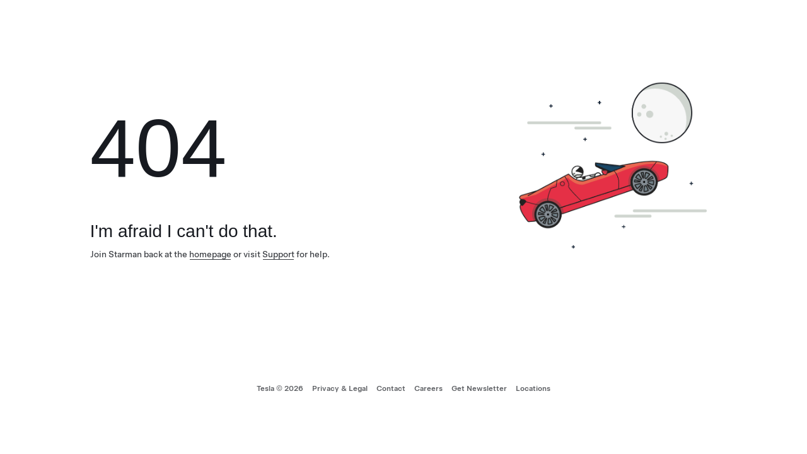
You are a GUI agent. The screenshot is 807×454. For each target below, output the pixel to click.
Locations (533, 388)
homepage (210, 254)
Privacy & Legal (340, 388)
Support (278, 254)
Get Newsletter (479, 388)
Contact (390, 388)
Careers (428, 388)
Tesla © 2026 (280, 388)
